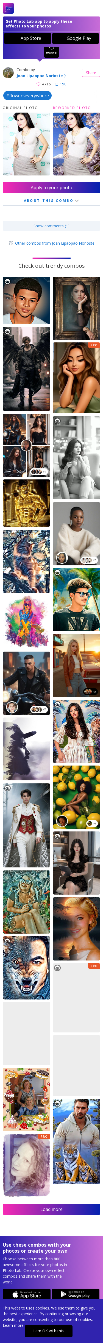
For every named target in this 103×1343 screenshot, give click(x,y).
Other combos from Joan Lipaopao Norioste (51, 243)
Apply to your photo (51, 188)
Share (91, 72)
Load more (51, 1209)
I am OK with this (48, 1330)
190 (60, 83)
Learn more (13, 1325)
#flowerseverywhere (27, 96)
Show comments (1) (51, 225)
